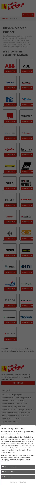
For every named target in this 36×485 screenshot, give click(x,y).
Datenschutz (22, 482)
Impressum (13, 482)
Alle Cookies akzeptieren (9, 467)
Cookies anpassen (7, 477)
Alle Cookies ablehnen (8, 472)
